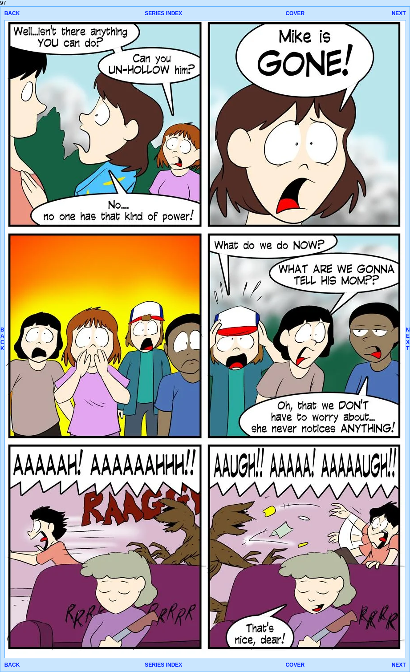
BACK (12, 13)
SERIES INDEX (163, 13)
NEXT (399, 13)
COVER (294, 13)
